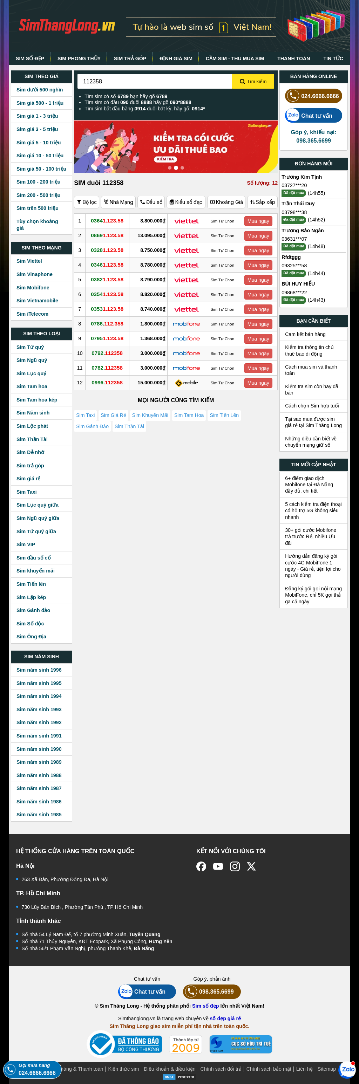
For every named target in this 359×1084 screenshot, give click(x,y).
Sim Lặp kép (31, 597)
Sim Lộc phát (32, 426)
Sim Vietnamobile (37, 300)
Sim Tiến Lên (227, 416)
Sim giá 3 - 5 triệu (37, 129)
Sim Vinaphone (34, 274)
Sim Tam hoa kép (36, 400)
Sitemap (327, 1069)
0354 (109, 294)
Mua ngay (259, 221)
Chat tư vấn (308, 115)
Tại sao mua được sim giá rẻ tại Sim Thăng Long (313, 422)
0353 (109, 309)
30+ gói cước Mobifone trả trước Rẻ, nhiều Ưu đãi (310, 536)
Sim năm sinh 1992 (39, 722)
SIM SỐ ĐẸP (30, 58)
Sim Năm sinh (33, 413)
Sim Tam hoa (31, 386)
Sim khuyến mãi (35, 571)
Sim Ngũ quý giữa (37, 518)
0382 (109, 279)
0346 (109, 264)
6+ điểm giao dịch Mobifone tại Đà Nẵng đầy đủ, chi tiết (309, 484)
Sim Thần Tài (32, 439)
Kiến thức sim (123, 1069)
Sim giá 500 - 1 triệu (39, 103)
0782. (109, 367)
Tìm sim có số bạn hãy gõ (125, 96)
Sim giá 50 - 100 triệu (41, 169)
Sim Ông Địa (31, 636)
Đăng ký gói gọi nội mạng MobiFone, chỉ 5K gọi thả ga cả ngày (313, 595)
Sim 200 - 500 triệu (38, 195)
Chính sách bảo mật (268, 1069)
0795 (109, 338)
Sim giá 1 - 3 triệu (37, 116)
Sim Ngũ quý (31, 360)
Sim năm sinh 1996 (39, 670)
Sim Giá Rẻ (114, 416)
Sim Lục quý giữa (37, 505)
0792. (109, 353)
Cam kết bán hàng (305, 334)
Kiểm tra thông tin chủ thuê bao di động (309, 350)
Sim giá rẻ (28, 478)
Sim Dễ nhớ (30, 452)
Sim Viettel (29, 261)
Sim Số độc (30, 623)
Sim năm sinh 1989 (39, 762)
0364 (109, 220)
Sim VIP (25, 544)
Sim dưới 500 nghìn (39, 89)
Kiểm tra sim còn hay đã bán (311, 390)
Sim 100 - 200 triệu (38, 182)
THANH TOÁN (293, 58)
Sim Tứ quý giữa (36, 531)
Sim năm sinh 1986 (39, 801)
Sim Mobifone (32, 287)
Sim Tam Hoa (191, 416)
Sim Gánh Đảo (92, 430)
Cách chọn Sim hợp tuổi (312, 406)
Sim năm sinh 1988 (39, 775)
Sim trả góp (30, 465)
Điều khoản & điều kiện (169, 1069)
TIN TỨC (333, 58)
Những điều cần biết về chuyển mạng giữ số (311, 442)
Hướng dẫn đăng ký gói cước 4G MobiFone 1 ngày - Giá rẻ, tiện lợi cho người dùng (313, 565)
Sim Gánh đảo (33, 610)
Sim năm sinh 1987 (39, 788)
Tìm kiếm (253, 81)
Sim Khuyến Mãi (152, 416)
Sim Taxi (26, 492)
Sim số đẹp (205, 1006)
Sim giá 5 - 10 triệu (38, 142)
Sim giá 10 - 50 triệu (39, 155)
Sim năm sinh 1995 (39, 683)
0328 (109, 250)
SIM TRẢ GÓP (130, 58)
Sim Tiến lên (31, 584)
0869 (109, 235)
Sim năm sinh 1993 (39, 709)
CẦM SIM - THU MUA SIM (235, 58)
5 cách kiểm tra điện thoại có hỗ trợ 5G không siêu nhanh (313, 510)
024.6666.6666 (312, 96)
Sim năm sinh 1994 (39, 696)
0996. (109, 382)
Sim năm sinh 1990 (39, 749)
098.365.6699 (208, 991)
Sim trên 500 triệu (37, 208)
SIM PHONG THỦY (79, 58)
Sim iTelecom (32, 314)
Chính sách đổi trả (221, 1069)
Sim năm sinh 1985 (39, 814)
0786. (109, 323)
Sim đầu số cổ (33, 558)
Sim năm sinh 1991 (39, 736)
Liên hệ (304, 1069)
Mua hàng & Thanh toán (76, 1069)
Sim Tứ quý (30, 347)
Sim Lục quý (31, 373)
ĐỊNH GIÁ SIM (176, 58)
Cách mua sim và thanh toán (311, 370)
